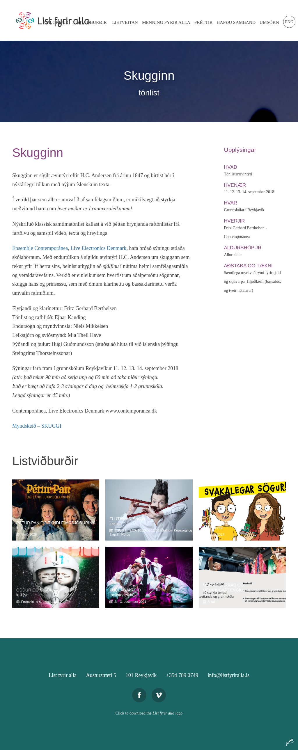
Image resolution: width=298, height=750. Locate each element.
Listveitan (125, 22)
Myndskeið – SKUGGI (36, 426)
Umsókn (269, 22)
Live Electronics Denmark (99, 248)
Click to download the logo (149, 713)
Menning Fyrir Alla (166, 22)
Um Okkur (56, 22)
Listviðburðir (89, 22)
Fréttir (203, 22)
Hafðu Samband (236, 22)
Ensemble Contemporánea (40, 248)
